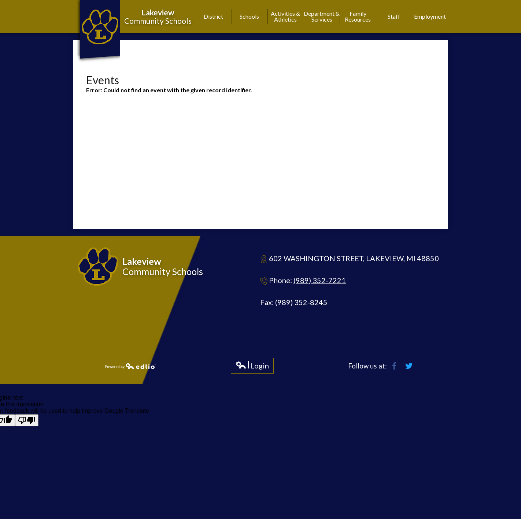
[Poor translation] (26, 420)
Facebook (394, 366)
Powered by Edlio (130, 366)
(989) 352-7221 (319, 280)
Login (252, 367)
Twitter (409, 366)
